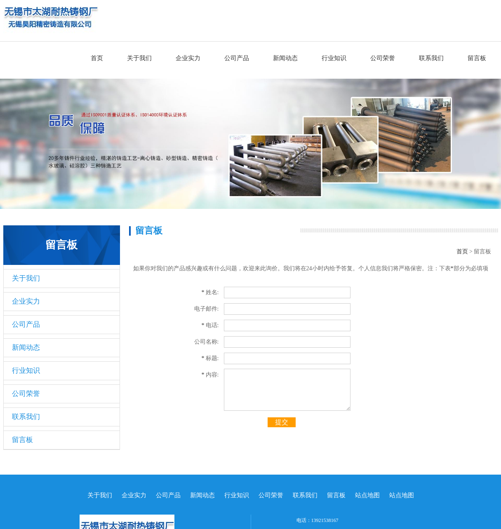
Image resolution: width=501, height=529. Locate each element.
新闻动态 (285, 58)
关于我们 (139, 58)
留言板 (477, 58)
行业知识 (334, 58)
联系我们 (431, 58)
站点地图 (367, 495)
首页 (97, 58)
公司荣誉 (382, 58)
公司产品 (236, 58)
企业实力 (188, 58)
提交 (281, 422)
